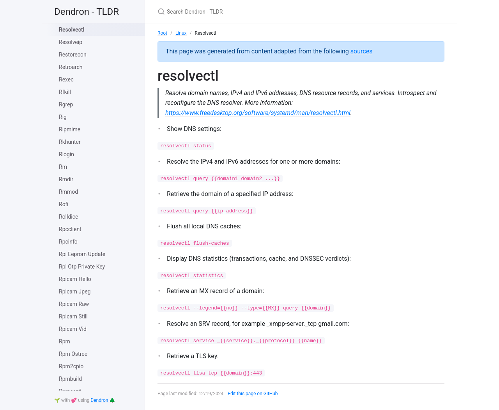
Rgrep (66, 104)
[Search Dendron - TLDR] (249, 11)
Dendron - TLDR (86, 11)
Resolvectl (71, 30)
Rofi (63, 204)
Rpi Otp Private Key (82, 266)
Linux (181, 33)
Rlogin (66, 154)
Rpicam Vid (73, 329)
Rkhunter (70, 142)
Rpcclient (70, 229)
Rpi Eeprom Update (82, 254)
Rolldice (68, 217)
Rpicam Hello (75, 279)
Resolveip (70, 42)
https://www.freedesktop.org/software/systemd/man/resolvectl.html (257, 113)
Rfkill (65, 92)
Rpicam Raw (74, 304)
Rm (63, 167)
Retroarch (71, 67)
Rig (63, 117)
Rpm (64, 341)
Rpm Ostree (73, 354)
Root (162, 33)
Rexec (66, 79)
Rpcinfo (68, 242)
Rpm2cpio (71, 366)
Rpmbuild (70, 379)
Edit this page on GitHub (253, 393)
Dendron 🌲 (102, 400)
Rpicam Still (73, 316)
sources (361, 51)
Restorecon (73, 54)
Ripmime (69, 129)
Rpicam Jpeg (74, 291)
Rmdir (66, 179)
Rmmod (68, 192)
